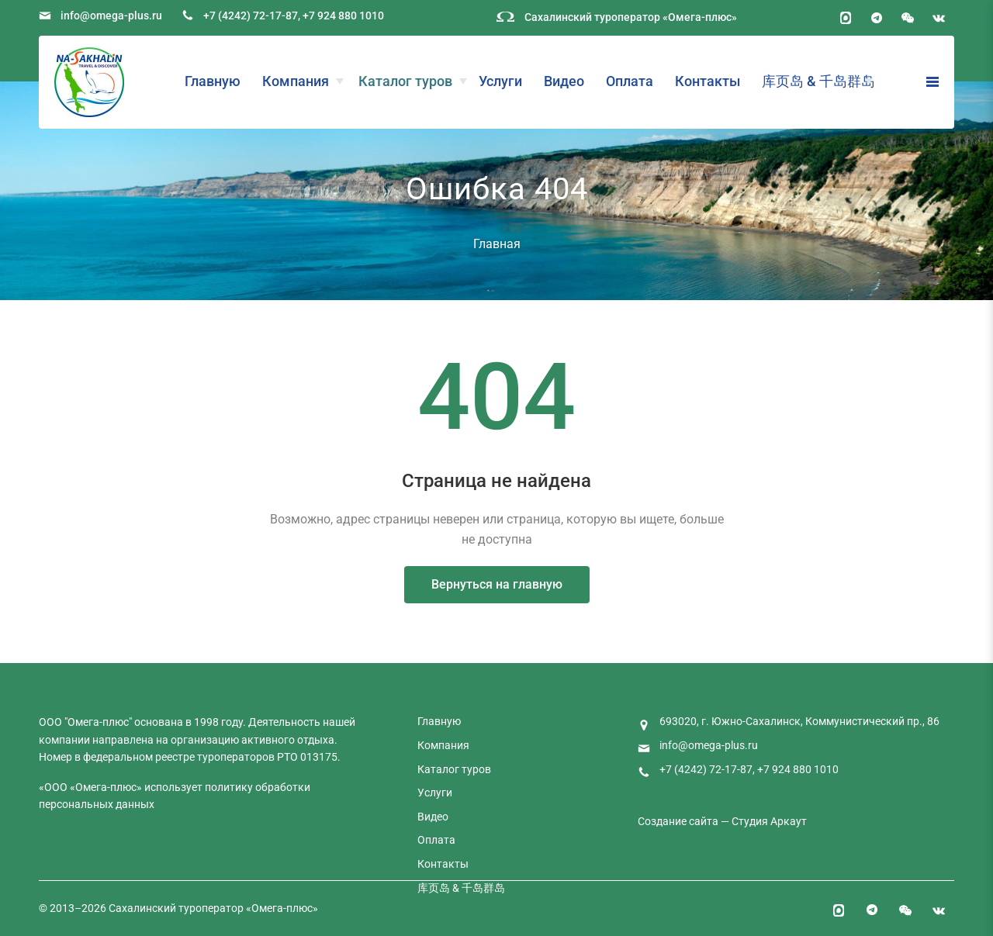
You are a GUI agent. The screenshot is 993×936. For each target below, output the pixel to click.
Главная (497, 244)
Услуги (500, 81)
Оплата (629, 81)
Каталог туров (405, 81)
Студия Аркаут (769, 821)
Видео (564, 81)
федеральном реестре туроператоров (179, 757)
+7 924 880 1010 (343, 15)
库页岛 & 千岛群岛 (818, 81)
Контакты (707, 81)
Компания (295, 81)
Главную (212, 81)
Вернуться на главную (496, 584)
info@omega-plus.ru (111, 15)
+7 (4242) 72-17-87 (250, 15)
